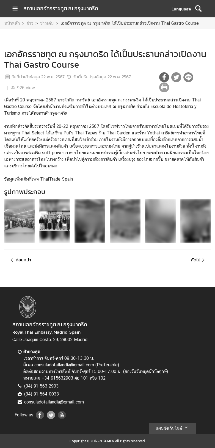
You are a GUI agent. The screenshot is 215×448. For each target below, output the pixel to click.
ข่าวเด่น (47, 23)
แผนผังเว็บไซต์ (172, 427)
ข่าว (30, 23)
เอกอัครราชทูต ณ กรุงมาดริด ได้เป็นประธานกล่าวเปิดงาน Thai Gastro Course (129, 23)
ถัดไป (198, 259)
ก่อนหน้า (20, 259)
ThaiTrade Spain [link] (56, 179)
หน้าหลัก (12, 23)
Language (181, 8)
